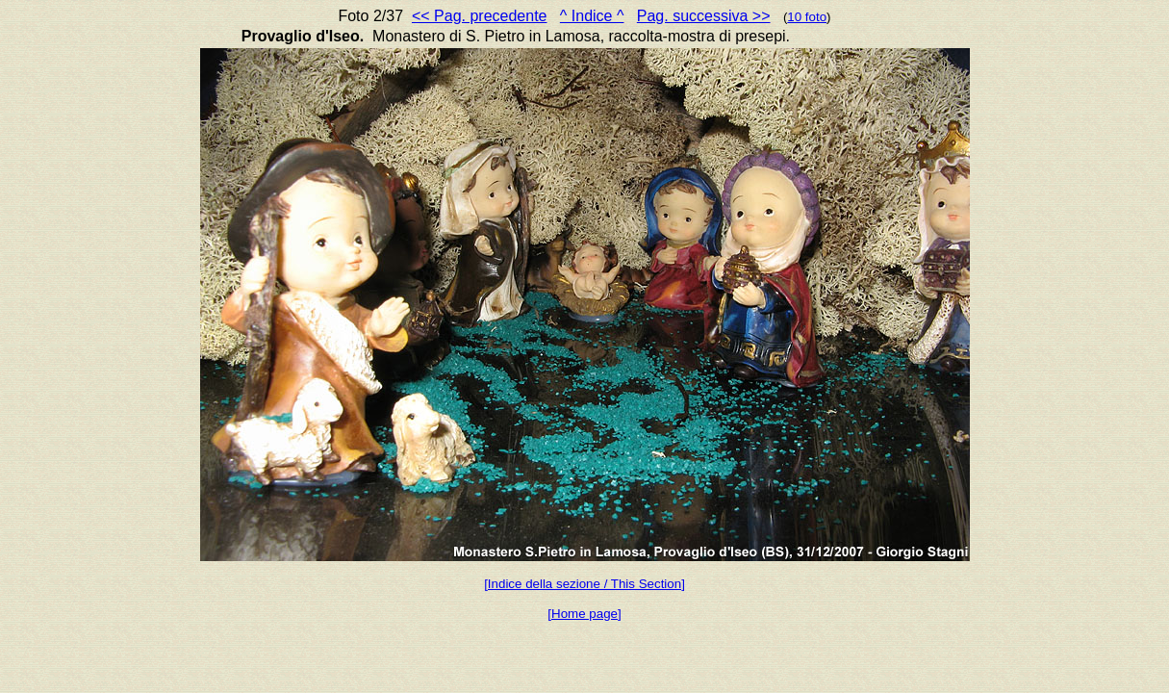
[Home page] (584, 613)
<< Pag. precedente (479, 16)
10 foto (806, 17)
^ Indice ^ (592, 16)
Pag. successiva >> (704, 16)
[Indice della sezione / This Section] (584, 584)
